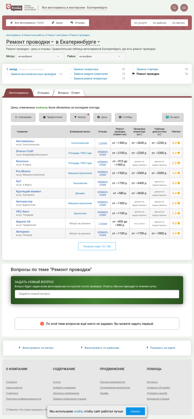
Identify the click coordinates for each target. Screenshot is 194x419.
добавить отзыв (102, 153)
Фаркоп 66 (23, 221)
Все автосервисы (27, 22)
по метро (178, 23)
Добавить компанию (64, 387)
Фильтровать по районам (100, 348)
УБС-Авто (22, 211)
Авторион (22, 231)
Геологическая (80, 143)
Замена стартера (147, 69)
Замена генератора (86, 69)
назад (26, 69)
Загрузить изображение (66, 393)
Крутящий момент (28, 191)
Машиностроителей (80, 173)
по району (159, 23)
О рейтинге (12, 393)
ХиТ (18, 181)
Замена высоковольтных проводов (33, 74)
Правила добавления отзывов (69, 399)
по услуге (140, 23)
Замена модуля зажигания (91, 74)
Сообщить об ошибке (158, 387)
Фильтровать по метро (36, 348)
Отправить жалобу (157, 393)
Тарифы (104, 393)
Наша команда (14, 387)
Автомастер (24, 201)
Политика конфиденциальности (23, 399)
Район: (71, 56)
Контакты (152, 382)
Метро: (10, 56)
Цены (57, 22)
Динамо (80, 193)
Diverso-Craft (24, 151)
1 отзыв (102, 143)
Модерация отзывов (158, 399)
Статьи (57, 382)
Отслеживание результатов (115, 387)
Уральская (80, 213)
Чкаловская (80, 183)
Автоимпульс (25, 141)
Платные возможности (112, 382)
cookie (78, 411)
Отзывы (78, 22)
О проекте (11, 382)
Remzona (22, 161)
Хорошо (135, 411)
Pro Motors (23, 171)
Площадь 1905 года (80, 153)
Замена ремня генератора (90, 78)
